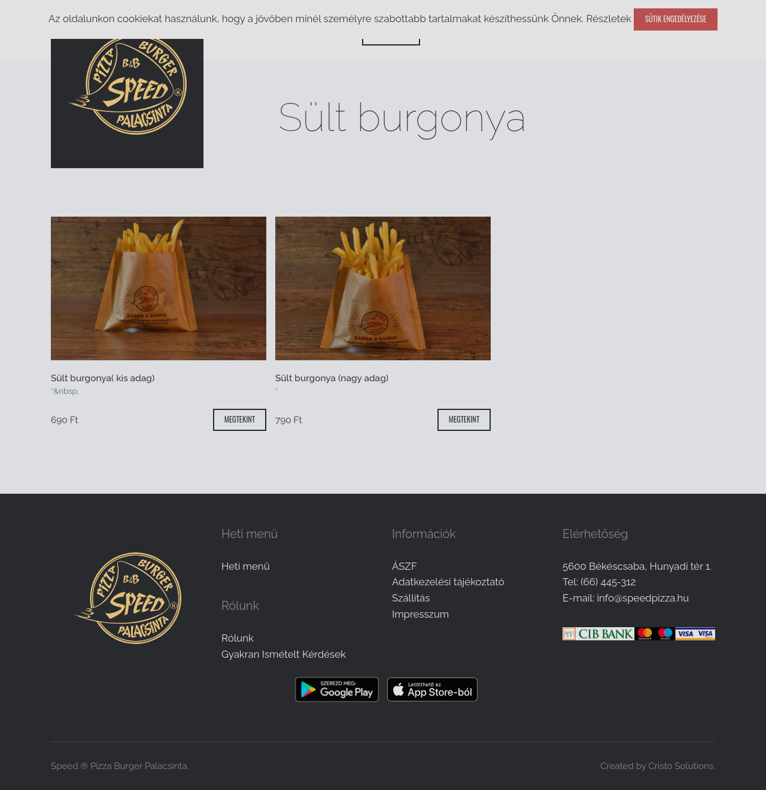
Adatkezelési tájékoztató (448, 582)
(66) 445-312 (608, 582)
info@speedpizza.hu (643, 598)
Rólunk (237, 638)
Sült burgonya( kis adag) (102, 378)
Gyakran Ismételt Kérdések (283, 654)
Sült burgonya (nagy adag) (331, 378)
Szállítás (411, 598)
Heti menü (245, 566)
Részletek (608, 19)
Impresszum (420, 614)
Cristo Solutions (680, 766)
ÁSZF (404, 566)
